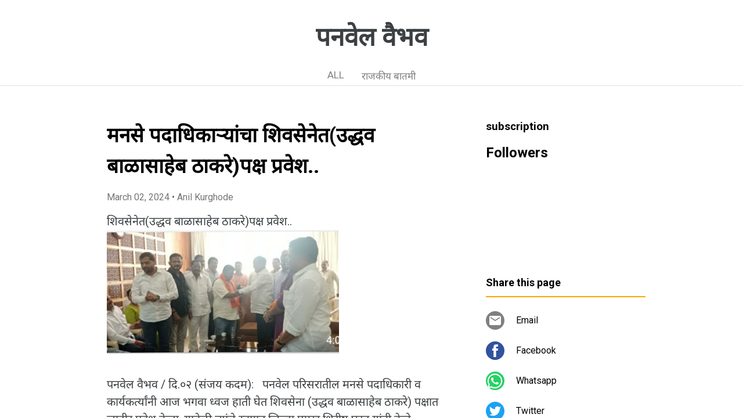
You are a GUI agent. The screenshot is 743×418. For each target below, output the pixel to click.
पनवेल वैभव (372, 37)
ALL (335, 75)
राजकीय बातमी (389, 76)
